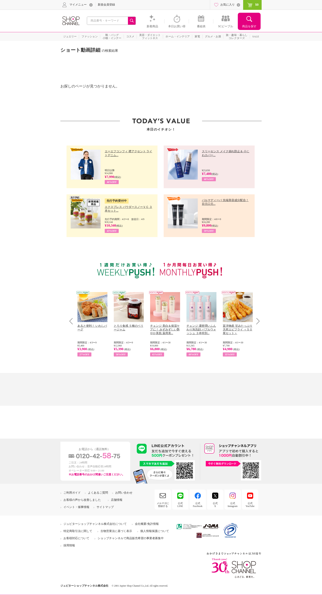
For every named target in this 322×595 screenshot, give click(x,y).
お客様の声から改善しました (82, 499)
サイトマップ (105, 507)
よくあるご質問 (98, 492)
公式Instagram (233, 505)
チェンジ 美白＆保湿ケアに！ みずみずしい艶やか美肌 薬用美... (165, 329)
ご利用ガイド (72, 492)
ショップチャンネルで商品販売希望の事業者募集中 (131, 538)
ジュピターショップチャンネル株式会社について (95, 523)
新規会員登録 (106, 4)
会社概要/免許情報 (147, 523)
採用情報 (69, 545)
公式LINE (180, 505)
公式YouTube (250, 505)
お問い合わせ (123, 492)
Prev (72, 321)
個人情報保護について (154, 531)
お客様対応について (76, 538)
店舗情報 (116, 499)
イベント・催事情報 (76, 507)
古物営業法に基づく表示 (116, 531)
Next (256, 321)
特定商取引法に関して (77, 531)
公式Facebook (197, 505)
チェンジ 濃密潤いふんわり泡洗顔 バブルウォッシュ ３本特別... (201, 329)
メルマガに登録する (163, 505)
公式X (215, 505)
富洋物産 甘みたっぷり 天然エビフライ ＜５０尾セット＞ (237, 329)
